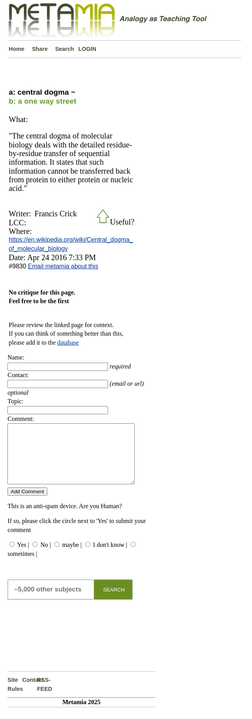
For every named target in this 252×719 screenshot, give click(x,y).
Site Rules (14, 695)
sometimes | (22, 565)
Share (40, 49)
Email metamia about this (63, 266)
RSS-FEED (44, 695)
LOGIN (87, 49)
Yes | (23, 556)
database (68, 342)
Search (64, 49)
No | (45, 556)
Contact (29, 691)
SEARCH (114, 601)
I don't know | (110, 556)
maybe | (72, 556)
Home (16, 49)
